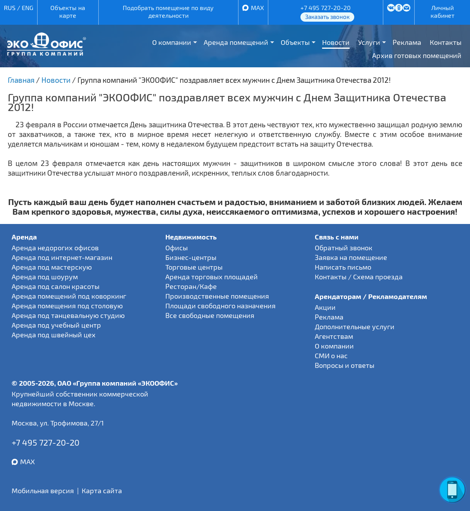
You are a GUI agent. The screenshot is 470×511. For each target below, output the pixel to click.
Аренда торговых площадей (211, 276)
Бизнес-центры (190, 257)
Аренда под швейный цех (54, 334)
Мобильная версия (43, 490)
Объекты (295, 42)
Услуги (369, 42)
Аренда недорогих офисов (55, 247)
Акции (325, 307)
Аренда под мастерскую (52, 267)
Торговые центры (194, 267)
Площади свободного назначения (220, 305)
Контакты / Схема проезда (359, 276)
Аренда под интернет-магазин (62, 257)
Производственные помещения (217, 296)
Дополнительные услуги (355, 326)
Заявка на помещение (351, 257)
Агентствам (334, 336)
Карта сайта (102, 490)
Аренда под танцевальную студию (68, 315)
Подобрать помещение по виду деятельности (168, 11)
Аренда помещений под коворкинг (69, 296)
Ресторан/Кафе (191, 286)
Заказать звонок (327, 16)
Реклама (407, 42)
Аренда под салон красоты (55, 286)
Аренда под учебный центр (56, 325)
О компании (171, 42)
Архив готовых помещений (416, 55)
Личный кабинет (443, 11)
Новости (336, 42)
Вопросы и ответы (344, 365)
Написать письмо (343, 267)
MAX (257, 7)
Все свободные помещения (209, 315)
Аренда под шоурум (45, 276)
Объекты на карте (67, 11)
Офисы (176, 247)
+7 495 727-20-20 (325, 7)
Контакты (445, 42)
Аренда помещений (236, 42)
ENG (27, 7)
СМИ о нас (331, 355)
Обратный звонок (343, 247)
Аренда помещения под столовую (67, 305)
